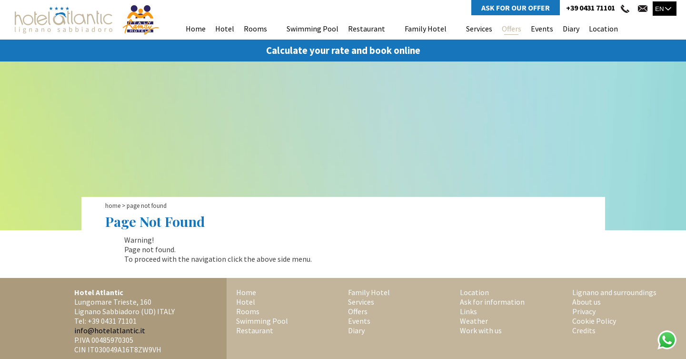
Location (603, 28)
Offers (511, 28)
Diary (571, 28)
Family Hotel (426, 28)
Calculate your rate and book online (343, 50)
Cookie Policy (594, 321)
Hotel (224, 28)
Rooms (255, 28)
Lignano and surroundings (614, 292)
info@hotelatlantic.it (109, 330)
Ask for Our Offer (515, 7)
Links (468, 311)
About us (586, 302)
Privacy (584, 311)
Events (542, 28)
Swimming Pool (312, 28)
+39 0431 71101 (590, 7)
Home (196, 28)
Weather (474, 321)
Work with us (481, 330)
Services (479, 28)
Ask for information (492, 302)
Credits (584, 330)
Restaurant (366, 28)
